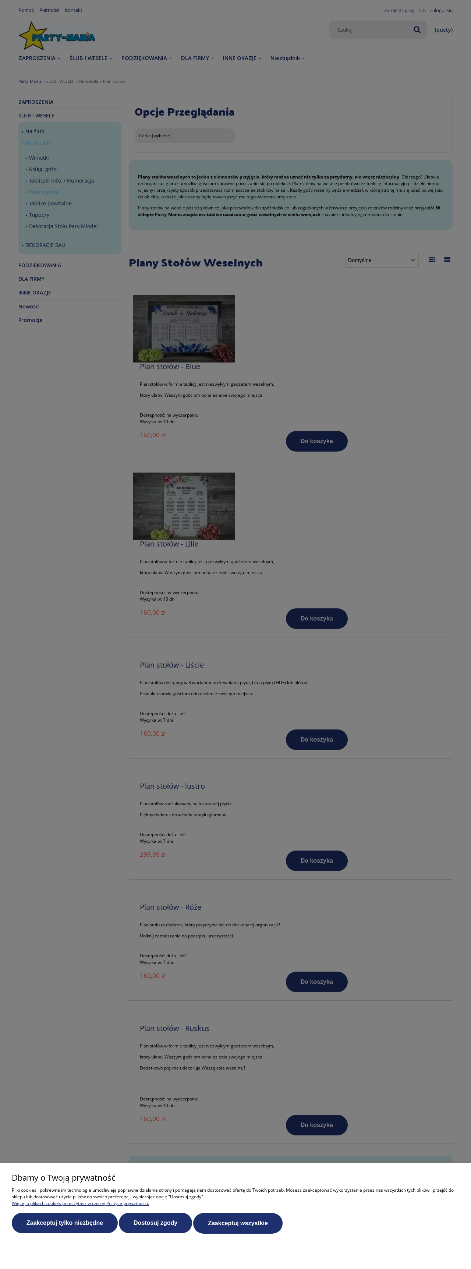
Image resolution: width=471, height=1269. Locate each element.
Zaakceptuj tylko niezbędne (64, 1223)
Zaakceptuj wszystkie (238, 1223)
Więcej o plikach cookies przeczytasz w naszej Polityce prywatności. (80, 1204)
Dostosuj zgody (155, 1223)
